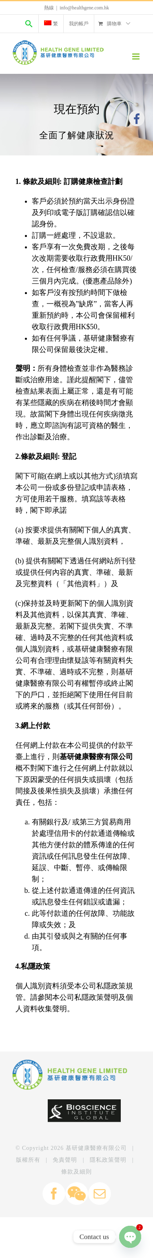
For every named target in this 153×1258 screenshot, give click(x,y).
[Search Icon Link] (29, 24)
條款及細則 (76, 1172)
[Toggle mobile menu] (136, 56)
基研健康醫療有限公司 (96, 1148)
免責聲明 (65, 1160)
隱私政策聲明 (108, 1160)
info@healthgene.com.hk (84, 8)
